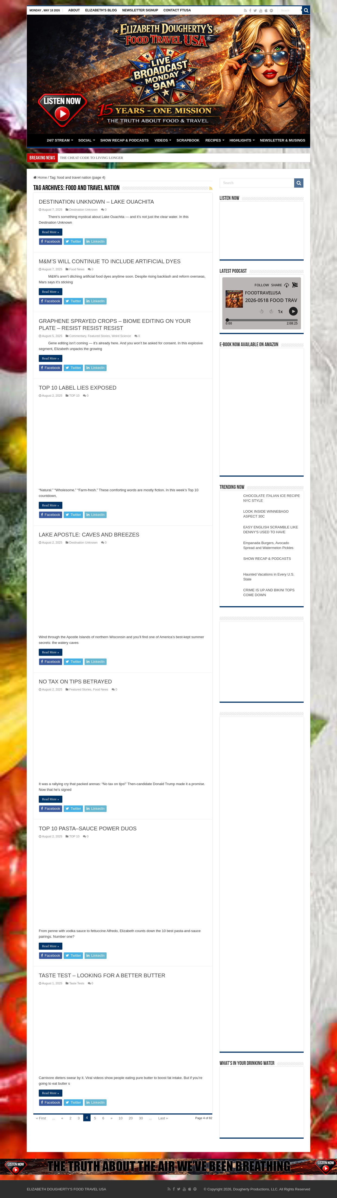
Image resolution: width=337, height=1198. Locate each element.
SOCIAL (85, 140)
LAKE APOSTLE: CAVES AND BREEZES (89, 535)
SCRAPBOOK (188, 140)
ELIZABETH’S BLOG (101, 10)
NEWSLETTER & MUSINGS (282, 140)
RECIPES (213, 140)
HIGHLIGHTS (240, 140)
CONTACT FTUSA (177, 10)
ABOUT (74, 10)
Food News (76, 269)
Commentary (77, 336)
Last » (163, 1118)
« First (41, 1118)
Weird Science (121, 336)
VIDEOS (161, 140)
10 (121, 1118)
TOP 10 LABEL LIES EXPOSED (77, 388)
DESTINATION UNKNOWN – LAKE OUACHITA (96, 202)
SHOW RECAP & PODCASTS (124, 140)
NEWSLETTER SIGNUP (140, 10)
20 (131, 1118)
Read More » (50, 232)
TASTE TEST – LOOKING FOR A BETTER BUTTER (102, 975)
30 (141, 1118)
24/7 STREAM (58, 140)
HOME (37, 139)
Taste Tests (76, 983)
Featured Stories (99, 336)
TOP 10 (74, 395)
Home (40, 177)
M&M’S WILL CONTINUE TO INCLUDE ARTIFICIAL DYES (110, 261)
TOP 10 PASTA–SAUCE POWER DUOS (88, 828)
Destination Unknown (83, 209)
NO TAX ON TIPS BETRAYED (75, 682)
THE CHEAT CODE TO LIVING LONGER (91, 158)
